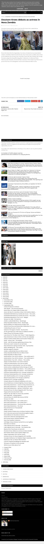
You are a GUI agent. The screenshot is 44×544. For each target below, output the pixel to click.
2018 (4, 289)
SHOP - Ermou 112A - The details (13, 343)
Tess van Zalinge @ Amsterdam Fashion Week (20, 223)
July (5, 452)
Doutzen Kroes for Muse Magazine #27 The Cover (18, 393)
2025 (4, 282)
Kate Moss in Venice (9, 426)
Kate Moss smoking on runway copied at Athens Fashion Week (24, 166)
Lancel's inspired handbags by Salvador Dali (16, 444)
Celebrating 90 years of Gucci (12, 331)
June (5, 453)
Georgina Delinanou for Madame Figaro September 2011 (20, 441)
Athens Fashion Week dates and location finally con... (19, 341)
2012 (4, 299)
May (5, 455)
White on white (8, 412)
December (7, 303)
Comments (5, 517)
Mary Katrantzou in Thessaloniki (13, 410)
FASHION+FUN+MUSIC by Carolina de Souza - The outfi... (20, 316)
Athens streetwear (8, 472)
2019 (4, 287)
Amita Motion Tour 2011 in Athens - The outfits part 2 (19, 361)
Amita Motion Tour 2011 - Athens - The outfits (17, 363)
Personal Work (7, 484)
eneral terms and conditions (10, 157)
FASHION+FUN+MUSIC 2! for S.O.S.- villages (16, 320)
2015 (4, 294)
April (5, 457)
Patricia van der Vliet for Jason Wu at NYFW (16, 396)
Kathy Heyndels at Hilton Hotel (12, 357)
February (7, 461)
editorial (5, 474)
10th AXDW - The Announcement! (13, 311)
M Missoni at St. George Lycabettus (14, 382)
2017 (4, 290)
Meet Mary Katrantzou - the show (13, 409)
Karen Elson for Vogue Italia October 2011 (15, 313)
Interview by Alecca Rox (8, 538)
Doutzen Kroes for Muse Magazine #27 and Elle (17, 439)
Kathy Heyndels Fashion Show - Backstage (16, 325)
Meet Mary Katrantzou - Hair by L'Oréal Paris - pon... (18, 391)
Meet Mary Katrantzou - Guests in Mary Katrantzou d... (19, 387)
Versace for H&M (8, 402)
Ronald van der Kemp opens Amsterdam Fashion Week (22, 195)
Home (3, 17)
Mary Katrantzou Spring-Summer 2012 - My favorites (18, 348)
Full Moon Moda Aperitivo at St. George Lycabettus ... (19, 375)
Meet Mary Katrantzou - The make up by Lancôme (18, 389)
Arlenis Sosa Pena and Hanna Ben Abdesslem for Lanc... (20, 329)
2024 (4, 283)
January (6, 462)
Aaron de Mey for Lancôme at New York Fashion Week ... (20, 315)
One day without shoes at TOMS (16, 208)
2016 (4, 292)
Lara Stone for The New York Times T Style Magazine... (19, 338)
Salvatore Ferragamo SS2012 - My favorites (16, 332)
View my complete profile (8, 532)
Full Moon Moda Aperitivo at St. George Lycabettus (18, 377)
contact (3, 153)
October (6, 306)
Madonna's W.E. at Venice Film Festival (15, 442)
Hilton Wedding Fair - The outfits (13, 350)
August (6, 450)
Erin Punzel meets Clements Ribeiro (14, 421)
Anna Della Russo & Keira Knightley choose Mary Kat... (19, 386)
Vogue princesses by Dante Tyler (13, 394)
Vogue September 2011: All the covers (14, 437)
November (7, 304)
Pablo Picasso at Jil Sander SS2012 (13, 336)
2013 (4, 297)
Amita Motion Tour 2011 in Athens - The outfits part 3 (19, 359)
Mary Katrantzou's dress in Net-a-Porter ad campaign (19, 339)
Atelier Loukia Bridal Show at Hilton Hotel (16, 354)
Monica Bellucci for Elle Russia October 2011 (16, 327)
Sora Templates (9, 542)
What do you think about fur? (12, 448)
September (7, 308)
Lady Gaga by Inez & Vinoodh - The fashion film (17, 430)
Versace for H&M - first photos (12, 322)
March (6, 459)
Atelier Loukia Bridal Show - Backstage (15, 324)
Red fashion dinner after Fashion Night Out (16, 435)
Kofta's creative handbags (15, 201)
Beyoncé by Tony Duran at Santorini (14, 432)
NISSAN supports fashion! (11, 352)
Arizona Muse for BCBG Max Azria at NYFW (16, 400)
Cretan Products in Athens (11, 309)
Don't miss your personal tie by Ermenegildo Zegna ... (19, 416)
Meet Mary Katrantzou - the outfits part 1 (15, 405)
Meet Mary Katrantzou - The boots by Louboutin (17, 407)
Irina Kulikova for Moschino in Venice (14, 417)
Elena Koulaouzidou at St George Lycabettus (17, 380)
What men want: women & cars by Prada (15, 347)
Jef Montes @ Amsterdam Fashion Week (19, 180)
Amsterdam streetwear (9, 482)
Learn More (20, 8)
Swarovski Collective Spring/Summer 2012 (16, 419)
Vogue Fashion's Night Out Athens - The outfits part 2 (19, 371)
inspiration (6, 479)
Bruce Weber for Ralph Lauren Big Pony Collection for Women (24, 173)
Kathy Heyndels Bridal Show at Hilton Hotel (16, 355)
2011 (4, 301)
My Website (4, 500)
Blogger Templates (18, 542)
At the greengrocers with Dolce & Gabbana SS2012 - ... (19, 334)
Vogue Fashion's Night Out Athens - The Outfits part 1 (19, 373)
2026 (4, 280)
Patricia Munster (14, 523)
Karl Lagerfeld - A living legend (12, 398)
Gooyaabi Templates (33, 542)
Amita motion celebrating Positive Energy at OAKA (18, 370)
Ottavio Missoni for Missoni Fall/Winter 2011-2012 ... (18, 384)
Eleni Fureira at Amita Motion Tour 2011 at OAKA (17, 368)
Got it (26, 8)
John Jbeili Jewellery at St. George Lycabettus (17, 379)
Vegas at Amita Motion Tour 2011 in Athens (16, 364)
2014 (4, 296)
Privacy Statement (6, 491)
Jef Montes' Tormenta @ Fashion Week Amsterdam (21, 230)
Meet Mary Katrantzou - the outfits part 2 (15, 403)
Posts (4, 514)
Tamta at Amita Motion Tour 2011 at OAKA (16, 366)
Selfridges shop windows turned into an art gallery (18, 425)
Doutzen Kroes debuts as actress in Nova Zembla (18, 433)
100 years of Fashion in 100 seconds (14, 446)
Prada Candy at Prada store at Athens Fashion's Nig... (19, 414)
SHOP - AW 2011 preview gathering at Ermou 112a (18, 345)
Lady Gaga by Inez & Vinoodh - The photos (16, 428)
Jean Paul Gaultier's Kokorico (12, 423)
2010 (4, 465)
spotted (5, 477)
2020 (4, 285)
